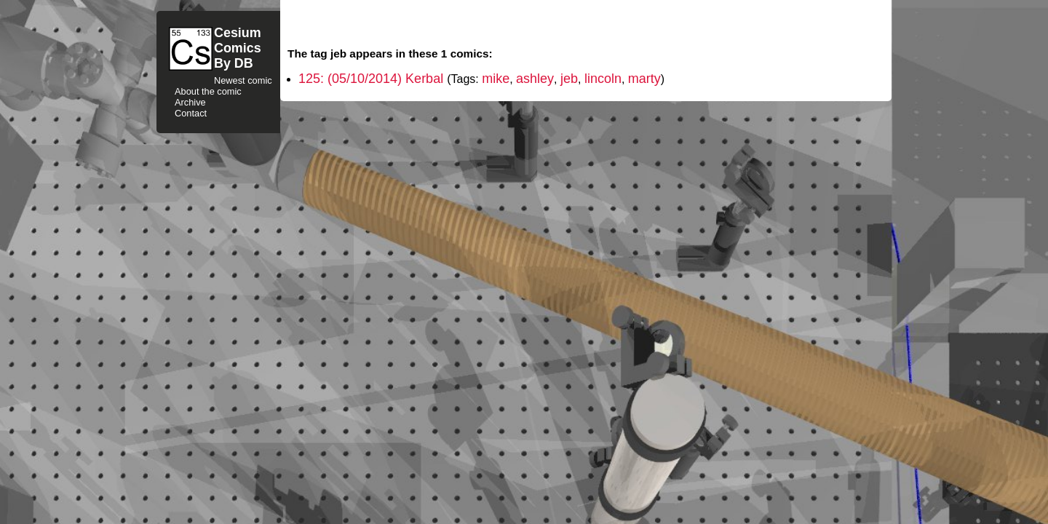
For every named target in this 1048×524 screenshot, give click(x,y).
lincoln (603, 78)
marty (644, 78)
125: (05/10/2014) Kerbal (372, 78)
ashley (535, 78)
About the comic (208, 91)
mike (495, 78)
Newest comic (243, 80)
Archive (190, 102)
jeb (569, 78)
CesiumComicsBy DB (237, 48)
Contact (191, 113)
